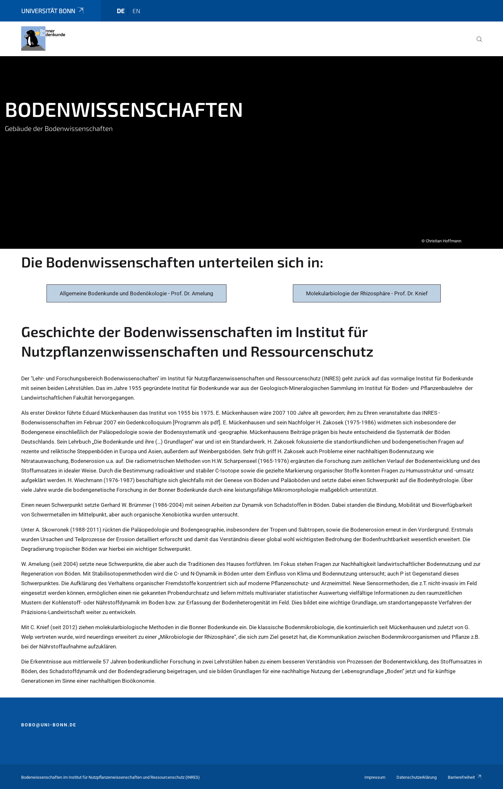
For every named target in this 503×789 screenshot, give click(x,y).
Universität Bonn (53, 10)
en (136, 10)
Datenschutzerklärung (416, 777)
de (120, 10)
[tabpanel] (251, 152)
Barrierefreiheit (465, 777)
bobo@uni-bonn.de (48, 724)
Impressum (374, 777)
